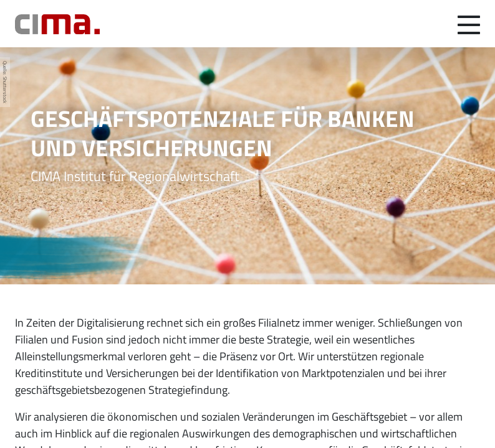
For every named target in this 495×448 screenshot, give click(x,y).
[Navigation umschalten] (469, 23)
